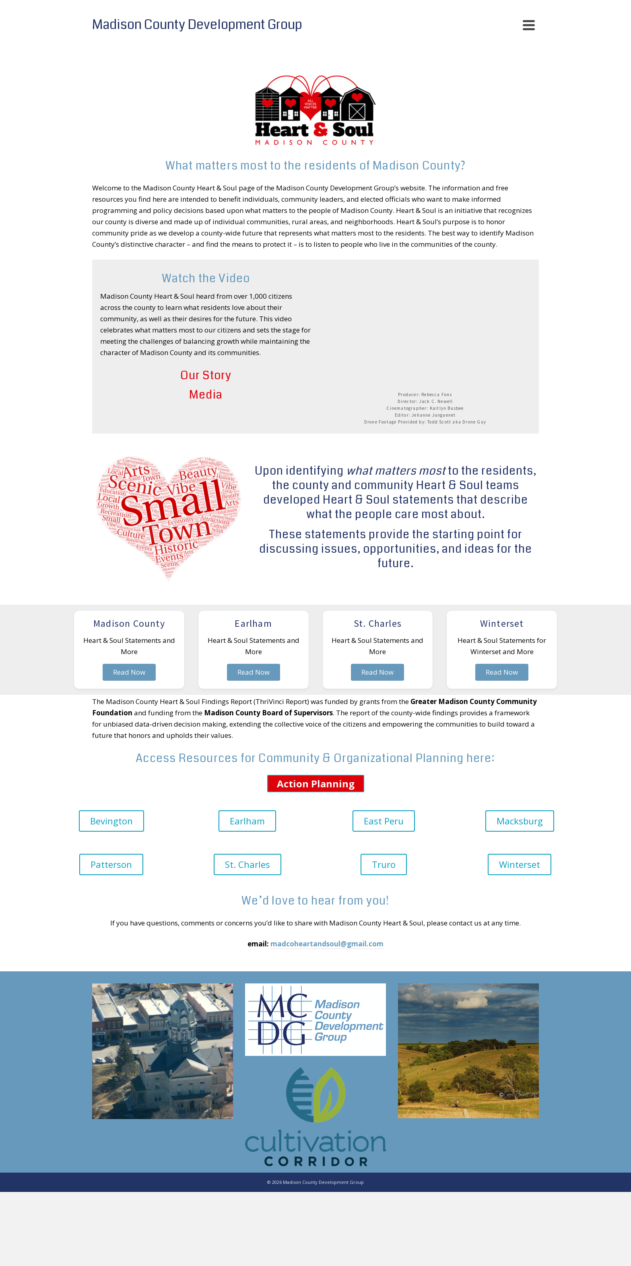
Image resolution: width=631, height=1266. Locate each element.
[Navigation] (529, 25)
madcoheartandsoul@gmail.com (327, 943)
